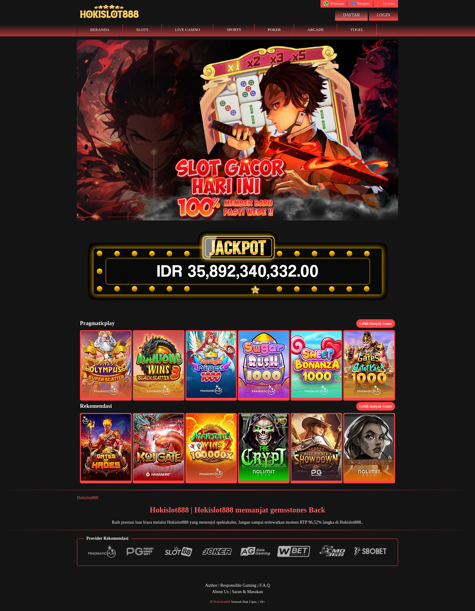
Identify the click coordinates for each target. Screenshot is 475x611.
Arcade (315, 29)
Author (211, 585)
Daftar (351, 15)
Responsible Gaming (239, 585)
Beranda (100, 29)
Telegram (360, 3)
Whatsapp (334, 3)
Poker (274, 29)
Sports (234, 29)
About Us (220, 591)
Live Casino (187, 29)
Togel (357, 29)
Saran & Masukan (247, 591)
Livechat (385, 3)
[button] (106, 365)
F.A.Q (264, 585)
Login (383, 15)
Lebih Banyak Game (375, 323)
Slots (142, 29)
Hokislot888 (87, 497)
